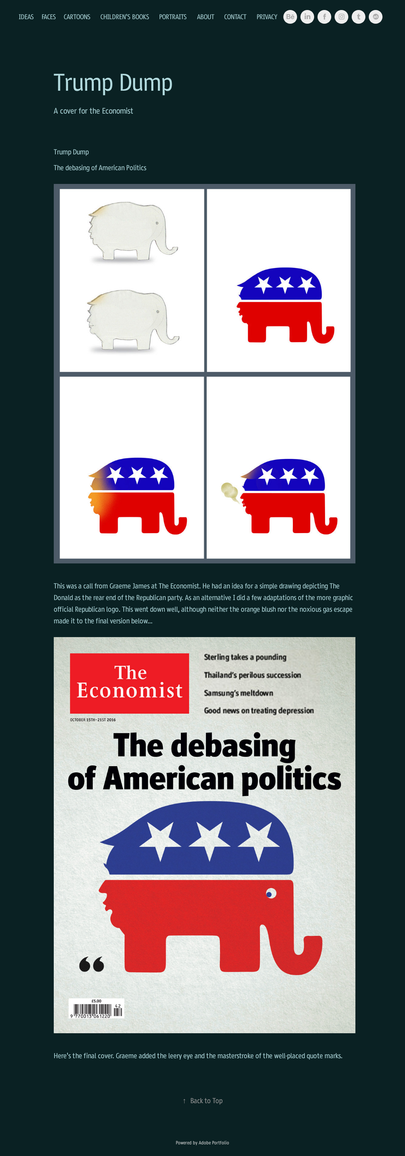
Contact (235, 16)
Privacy (267, 16)
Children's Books (124, 16)
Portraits (173, 16)
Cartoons (77, 16)
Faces (49, 16)
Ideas (26, 16)
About (205, 16)
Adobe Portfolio (214, 1143)
